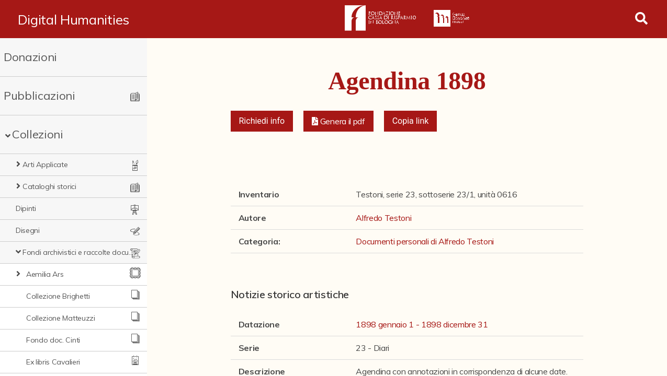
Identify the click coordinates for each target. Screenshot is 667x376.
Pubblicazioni (39, 95)
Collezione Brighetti (58, 296)
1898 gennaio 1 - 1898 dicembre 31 (422, 324)
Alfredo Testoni (383, 218)
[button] (338, 121)
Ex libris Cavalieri (53, 362)
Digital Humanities (73, 19)
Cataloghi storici (49, 186)
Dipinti (26, 208)
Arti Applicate (45, 164)
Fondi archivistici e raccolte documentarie (78, 252)
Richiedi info (262, 121)
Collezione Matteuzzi (60, 318)
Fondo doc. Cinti (53, 340)
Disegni (28, 230)
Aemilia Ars (44, 274)
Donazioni (30, 57)
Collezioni (37, 134)
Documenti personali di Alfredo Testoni (425, 241)
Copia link (410, 121)
